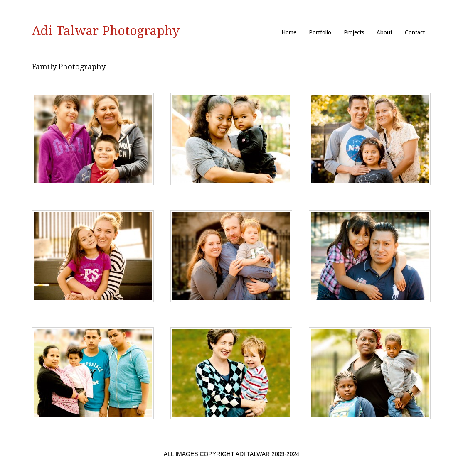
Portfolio (320, 32)
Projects (354, 32)
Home (288, 32)
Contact (415, 32)
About (384, 32)
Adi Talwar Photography (106, 31)
